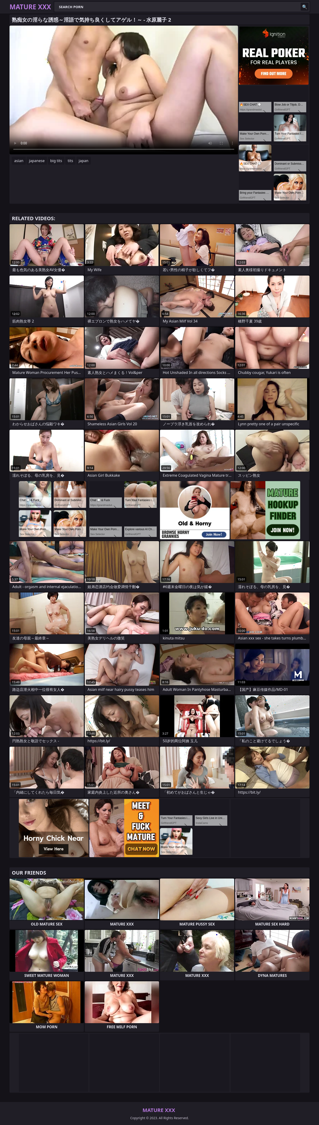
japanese (37, 160)
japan (83, 160)
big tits (56, 160)
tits (70, 160)
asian (18, 160)
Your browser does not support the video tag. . (124, 90)
